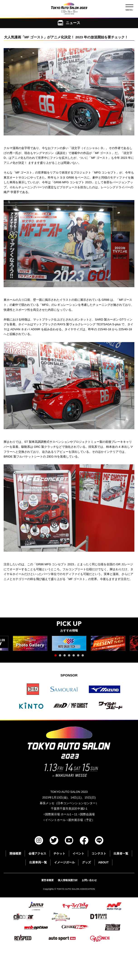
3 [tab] (65, 656)
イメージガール (64, 862)
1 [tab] (56, 656)
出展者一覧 (121, 853)
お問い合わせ (89, 880)
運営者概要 (47, 880)
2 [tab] (61, 656)
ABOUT (103, 862)
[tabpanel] (69, 643)
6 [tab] (79, 656)
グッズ (86, 862)
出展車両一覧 (38, 862)
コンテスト (99, 853)
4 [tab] (70, 656)
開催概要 (15, 853)
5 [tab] (75, 656)
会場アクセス (37, 853)
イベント (78, 853)
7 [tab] (84, 656)
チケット (59, 853)
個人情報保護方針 (68, 880)
